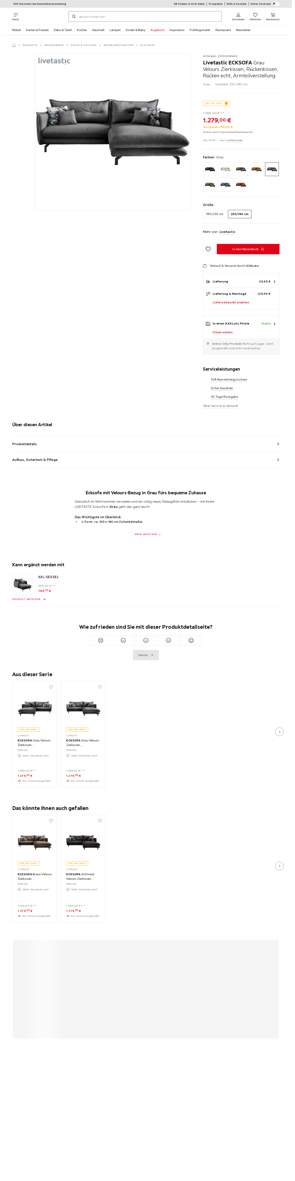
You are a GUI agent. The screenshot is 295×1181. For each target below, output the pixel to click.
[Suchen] (74, 16)
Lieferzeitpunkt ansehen (231, 302)
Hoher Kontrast (265, 4)
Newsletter (243, 30)
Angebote (157, 30)
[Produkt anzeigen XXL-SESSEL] (29, 599)
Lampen (115, 30)
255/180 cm (240, 214)
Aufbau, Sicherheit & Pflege (35, 459)
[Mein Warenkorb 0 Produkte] (272, 16)
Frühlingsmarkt (200, 30)
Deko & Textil (63, 30)
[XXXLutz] (43, 16)
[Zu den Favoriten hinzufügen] (208, 249)
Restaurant (223, 30)
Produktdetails (24, 444)
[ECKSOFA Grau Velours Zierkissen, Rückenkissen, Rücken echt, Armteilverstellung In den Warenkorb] (248, 249)
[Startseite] (14, 45)
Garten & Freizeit (37, 30)
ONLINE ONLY (214, 103)
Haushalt (98, 30)
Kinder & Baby (135, 30)
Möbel (16, 30)
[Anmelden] (238, 16)
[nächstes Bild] (279, 731)
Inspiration (177, 30)
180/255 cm (214, 214)
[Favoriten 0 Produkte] (255, 16)
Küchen (82, 30)
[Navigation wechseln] (15, 16)
